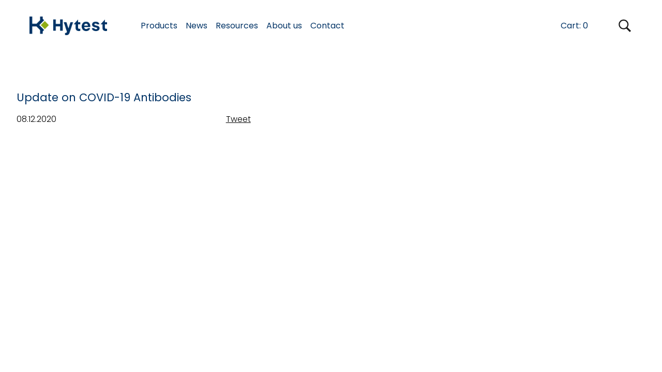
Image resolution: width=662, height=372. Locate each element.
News (196, 26)
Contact (327, 26)
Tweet (238, 119)
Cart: (574, 26)
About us (284, 26)
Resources (237, 26)
